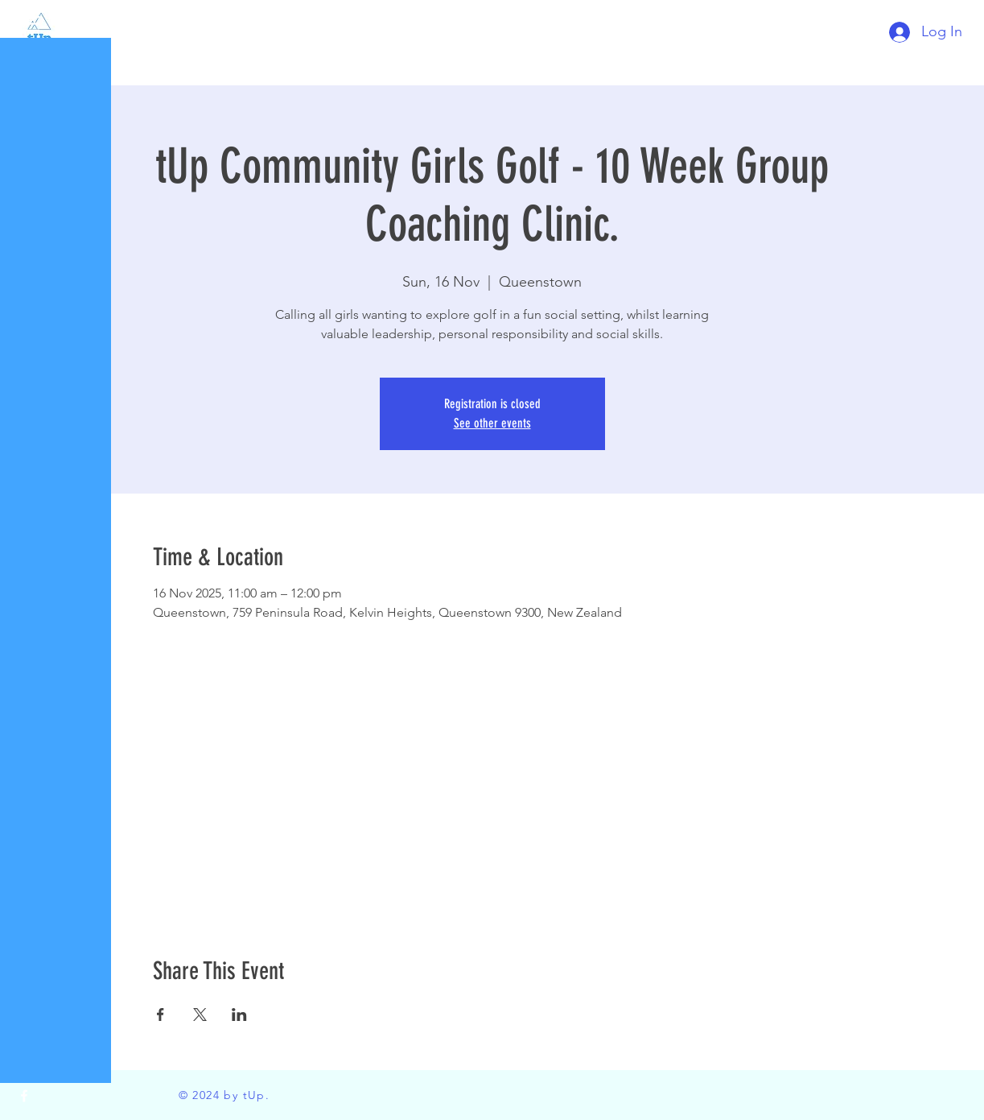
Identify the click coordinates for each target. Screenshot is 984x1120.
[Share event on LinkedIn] (239, 1014)
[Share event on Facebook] (160, 1014)
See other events (492, 423)
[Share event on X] (200, 1014)
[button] (27, 23)
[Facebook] (24, 1096)
